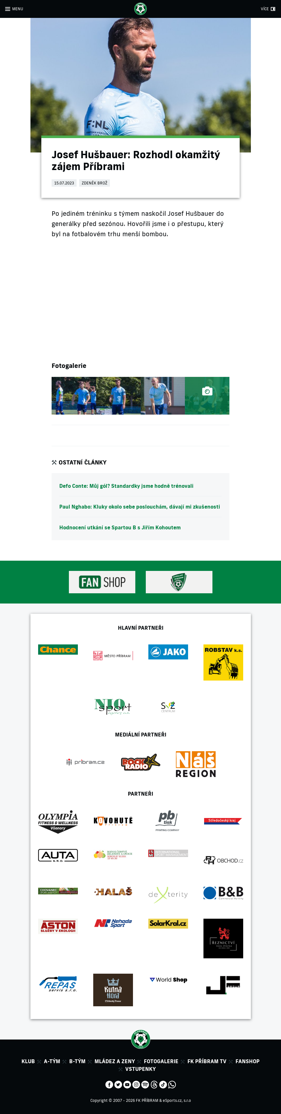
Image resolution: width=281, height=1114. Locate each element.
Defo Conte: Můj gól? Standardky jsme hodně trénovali (126, 486)
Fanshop (248, 1061)
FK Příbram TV (207, 1061)
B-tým (77, 1061)
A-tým (52, 1061)
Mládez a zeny (115, 1061)
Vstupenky (140, 1069)
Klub (28, 1061)
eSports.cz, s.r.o (177, 1100)
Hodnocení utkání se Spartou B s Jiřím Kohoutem (120, 527)
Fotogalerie (161, 1061)
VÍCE (265, 8)
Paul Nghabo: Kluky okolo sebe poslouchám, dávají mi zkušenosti (139, 506)
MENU (17, 8)
